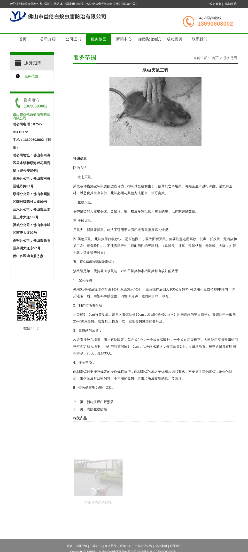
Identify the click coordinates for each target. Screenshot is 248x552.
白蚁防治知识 (149, 39)
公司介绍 (48, 39)
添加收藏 (231, 4)
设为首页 (215, 4)
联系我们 (199, 39)
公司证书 (73, 39)
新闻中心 (124, 39)
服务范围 (98, 39)
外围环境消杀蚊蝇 (98, 511)
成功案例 (174, 39)
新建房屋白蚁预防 (100, 402)
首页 (23, 39)
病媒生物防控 (97, 409)
